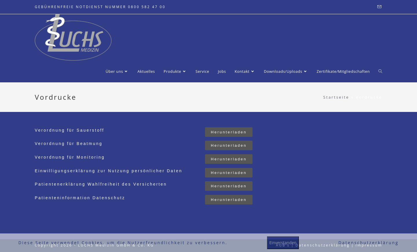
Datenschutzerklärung (368, 242)
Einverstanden (283, 242)
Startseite (336, 97)
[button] (229, 132)
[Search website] (380, 71)
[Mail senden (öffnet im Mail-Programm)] (379, 7)
